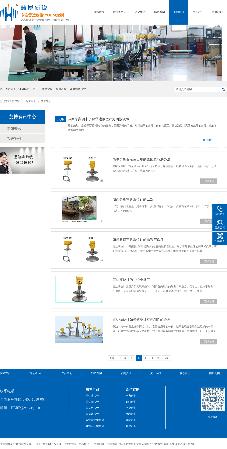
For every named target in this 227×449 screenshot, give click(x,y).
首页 (18, 101)
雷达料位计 (92, 407)
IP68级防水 (23, 89)
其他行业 (131, 426)
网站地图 (214, 373)
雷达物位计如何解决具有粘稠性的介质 (141, 320)
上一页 (123, 358)
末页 (166, 358)
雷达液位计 (119, 12)
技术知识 (46, 101)
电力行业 (131, 395)
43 (146, 358)
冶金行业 (131, 407)
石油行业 (131, 401)
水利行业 (131, 414)
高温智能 (47, 89)
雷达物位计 (92, 401)
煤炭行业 (131, 420)
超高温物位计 (78, 89)
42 (139, 358)
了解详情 (209, 181)
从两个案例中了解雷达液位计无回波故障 (98, 119)
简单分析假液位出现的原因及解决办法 (141, 159)
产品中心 (140, 12)
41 (132, 358)
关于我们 (198, 12)
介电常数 (61, 89)
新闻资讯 (178, 12)
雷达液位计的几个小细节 (131, 279)
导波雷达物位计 (95, 420)
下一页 (155, 358)
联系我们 (217, 12)
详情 (209, 140)
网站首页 (99, 12)
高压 (35, 89)
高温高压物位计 (95, 426)
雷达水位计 (92, 414)
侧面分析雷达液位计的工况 (133, 199)
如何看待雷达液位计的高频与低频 (138, 239)
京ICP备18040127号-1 (48, 444)
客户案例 (159, 12)
